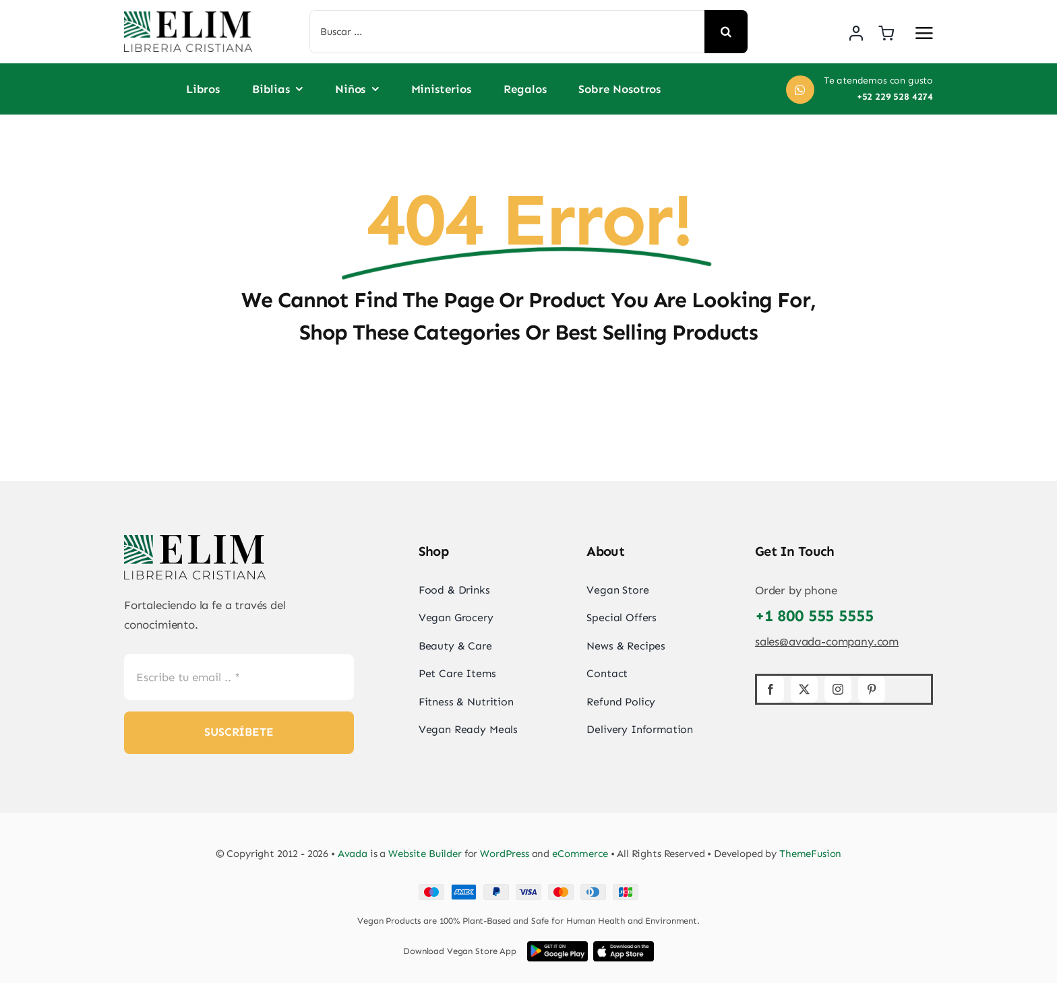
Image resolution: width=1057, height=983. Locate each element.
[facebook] (770, 689)
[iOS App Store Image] (623, 946)
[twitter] (804, 689)
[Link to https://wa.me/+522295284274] (800, 89)
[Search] (726, 31)
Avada (352, 854)
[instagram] (837, 689)
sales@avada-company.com (827, 641)
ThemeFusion (810, 854)
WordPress (504, 854)
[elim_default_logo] (188, 17)
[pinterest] (871, 689)
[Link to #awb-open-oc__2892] (924, 33)
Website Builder (425, 854)
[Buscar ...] (507, 31)
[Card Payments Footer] (528, 889)
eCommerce (580, 854)
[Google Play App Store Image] (557, 946)
